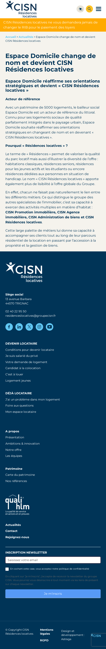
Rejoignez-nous (17, 537)
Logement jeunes (18, 380)
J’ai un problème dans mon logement (32, 399)
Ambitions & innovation (22, 443)
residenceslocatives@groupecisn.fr (30, 316)
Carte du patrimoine (20, 475)
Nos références (16, 481)
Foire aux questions (19, 405)
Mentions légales (46, 631)
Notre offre (13, 450)
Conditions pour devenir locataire (29, 350)
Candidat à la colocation (22, 368)
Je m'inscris (53, 594)
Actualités (26, 36)
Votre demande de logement (26, 362)
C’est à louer (14, 374)
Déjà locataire (18, 393)
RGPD (44, 640)
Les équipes (13, 456)
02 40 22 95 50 (15, 311)
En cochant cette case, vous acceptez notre (47, 569)
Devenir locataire (21, 343)
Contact (11, 531)
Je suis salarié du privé (21, 356)
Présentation (14, 437)
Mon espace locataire (20, 412)
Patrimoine (13, 469)
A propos (12, 431)
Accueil (10, 36)
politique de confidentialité (74, 568)
